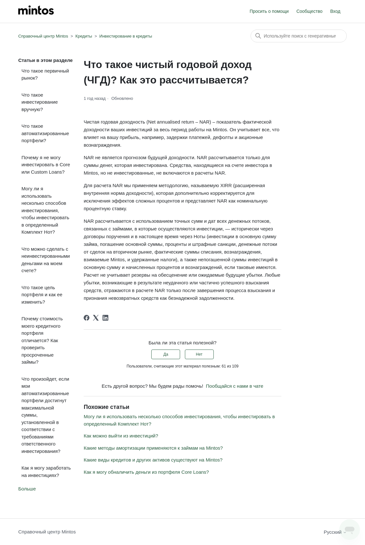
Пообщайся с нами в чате (234, 386)
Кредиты (83, 36)
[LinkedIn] (105, 318)
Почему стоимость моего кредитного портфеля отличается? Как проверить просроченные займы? (42, 340)
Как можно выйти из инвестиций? (121, 435)
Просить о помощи (269, 11)
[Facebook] (86, 318)
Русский (335, 532)
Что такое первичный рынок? (45, 74)
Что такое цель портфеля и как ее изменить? (41, 295)
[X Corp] (96, 318)
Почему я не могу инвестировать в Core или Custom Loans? (45, 165)
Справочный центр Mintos (43, 36)
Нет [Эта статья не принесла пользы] (199, 354)
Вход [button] (335, 11)
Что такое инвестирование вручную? (39, 102)
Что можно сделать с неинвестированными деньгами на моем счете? (45, 259)
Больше (27, 488)
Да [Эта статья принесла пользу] (165, 354)
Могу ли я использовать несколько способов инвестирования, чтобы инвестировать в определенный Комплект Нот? (45, 210)
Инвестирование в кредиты (125, 36)
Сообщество (309, 11)
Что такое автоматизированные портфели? (45, 133)
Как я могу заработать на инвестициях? (46, 471)
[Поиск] (299, 36)
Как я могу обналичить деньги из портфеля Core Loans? (146, 472)
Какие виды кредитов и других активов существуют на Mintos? (153, 460)
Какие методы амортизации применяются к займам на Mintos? (153, 448)
